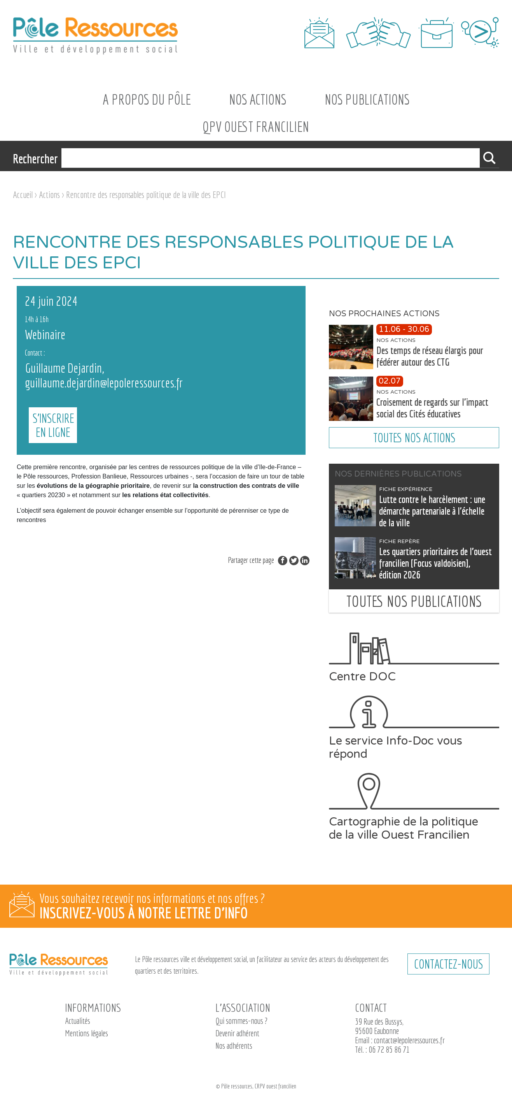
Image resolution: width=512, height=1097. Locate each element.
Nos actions (257, 99)
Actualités (77, 1020)
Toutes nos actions (414, 438)
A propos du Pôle (147, 99)
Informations (93, 1007)
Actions (49, 194)
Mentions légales (86, 1033)
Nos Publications (367, 99)
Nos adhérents (233, 1045)
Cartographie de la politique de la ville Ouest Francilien (414, 807)
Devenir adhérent (237, 1033)
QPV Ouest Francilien (256, 127)
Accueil (23, 194)
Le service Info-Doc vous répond (414, 728)
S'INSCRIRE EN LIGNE (271, 376)
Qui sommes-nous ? (241, 1020)
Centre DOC (414, 657)
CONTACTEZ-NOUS (448, 964)
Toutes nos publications (414, 601)
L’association (242, 1007)
